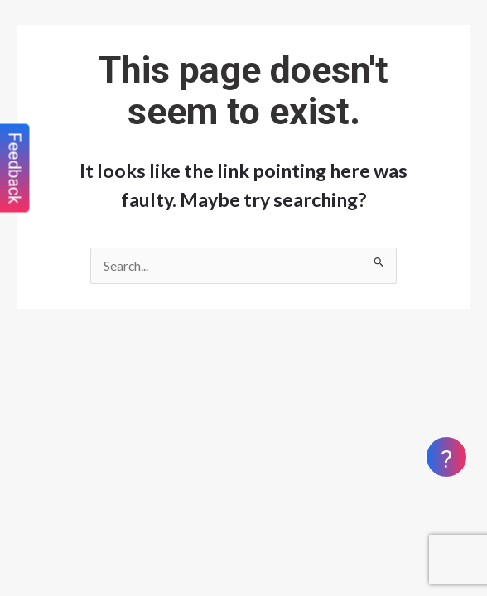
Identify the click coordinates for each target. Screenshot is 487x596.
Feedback (15, 168)
